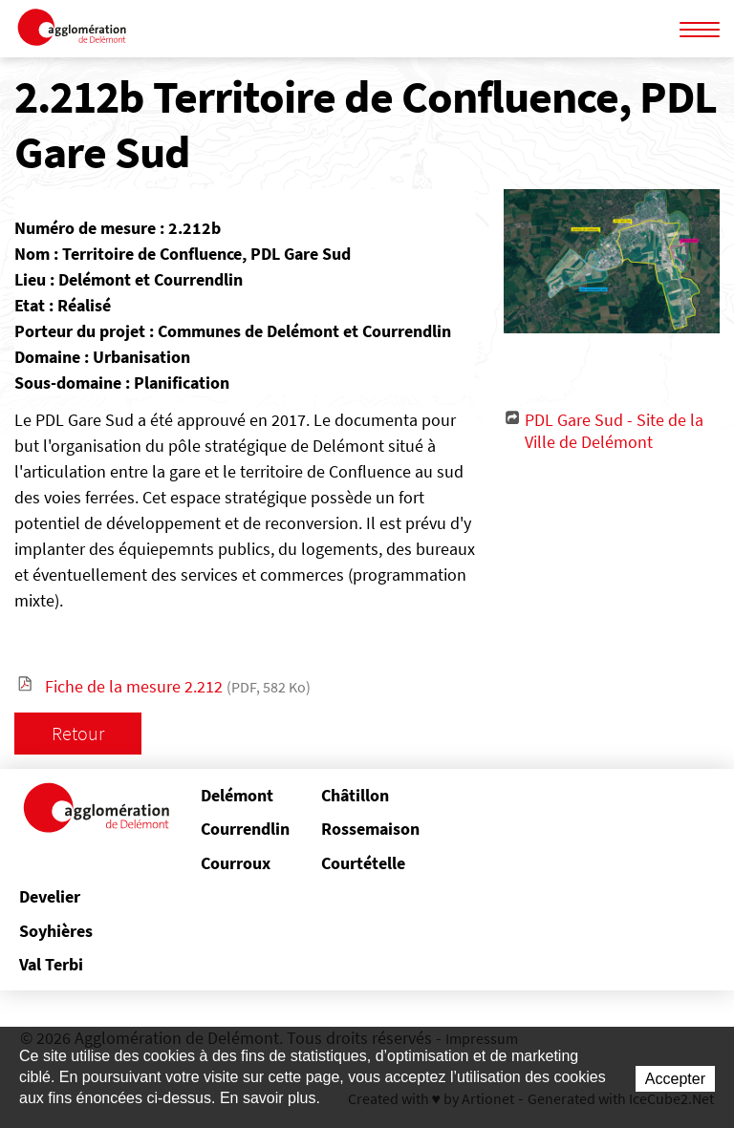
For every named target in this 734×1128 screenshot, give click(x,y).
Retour (78, 733)
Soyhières (56, 931)
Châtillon (355, 795)
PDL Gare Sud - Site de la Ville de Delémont (614, 431)
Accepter (675, 1079)
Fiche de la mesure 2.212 (178, 686)
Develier (49, 896)
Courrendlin (245, 829)
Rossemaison (367, 829)
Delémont (237, 795)
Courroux (235, 863)
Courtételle (363, 863)
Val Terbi (51, 964)
